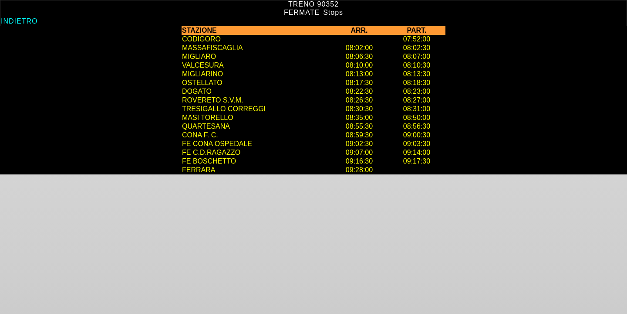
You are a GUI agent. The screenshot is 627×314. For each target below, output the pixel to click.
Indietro (19, 21)
